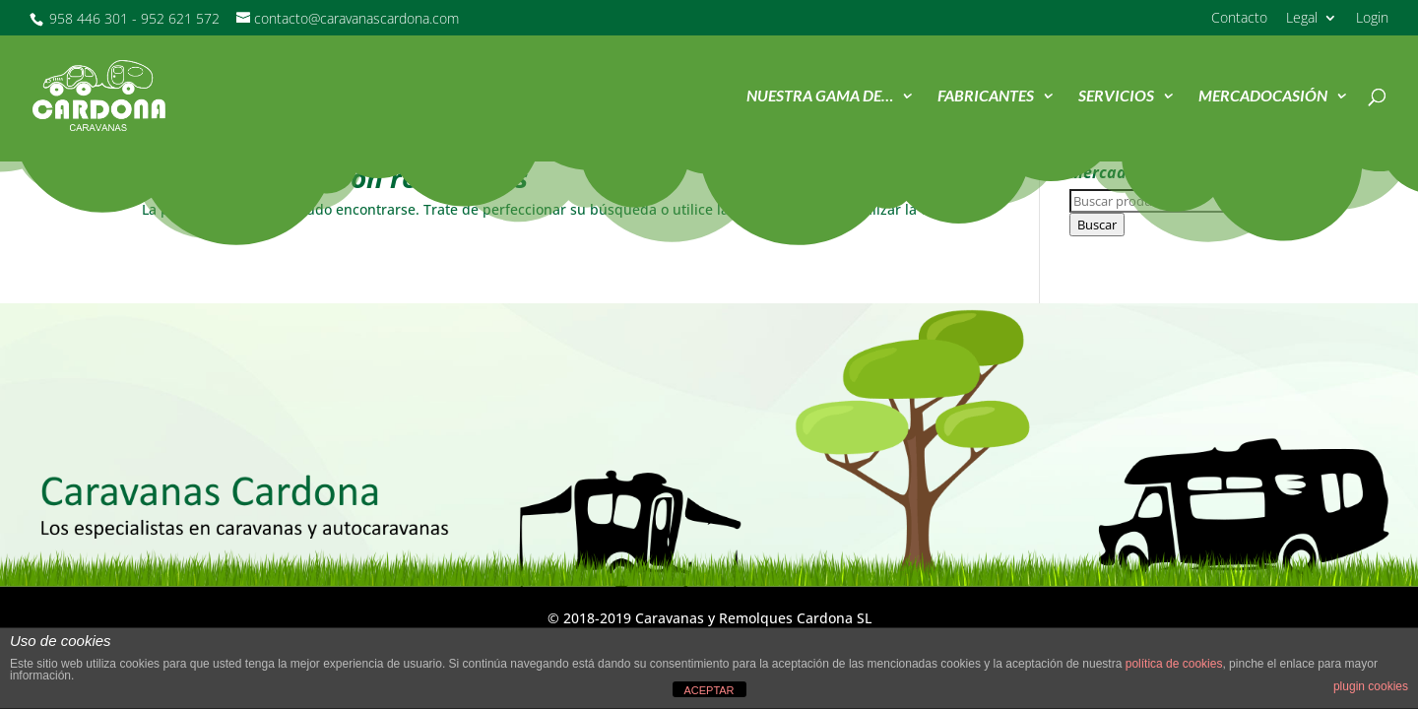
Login (1372, 19)
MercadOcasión (1262, 96)
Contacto (1239, 19)
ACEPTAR (708, 690)
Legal (1302, 19)
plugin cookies (1370, 686)
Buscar (1097, 224)
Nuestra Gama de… (819, 96)
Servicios (1116, 96)
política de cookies (1174, 664)
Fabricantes (985, 96)
